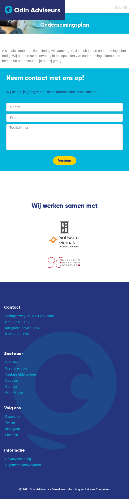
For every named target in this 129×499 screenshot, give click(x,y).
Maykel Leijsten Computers (92, 489)
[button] (117, 7)
